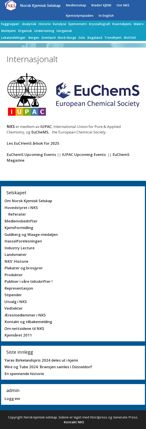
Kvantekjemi (121, 24)
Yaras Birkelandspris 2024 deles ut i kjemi (41, 360)
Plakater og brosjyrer (23, 267)
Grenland (48, 37)
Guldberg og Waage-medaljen (31, 234)
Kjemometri (77, 24)
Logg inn (12, 398)
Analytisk (29, 24)
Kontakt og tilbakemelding (28, 321)
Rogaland (94, 37)
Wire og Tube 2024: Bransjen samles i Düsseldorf (48, 366)
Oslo (81, 37)
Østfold (130, 37)
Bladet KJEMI (101, 5)
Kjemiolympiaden (79, 15)
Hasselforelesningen (23, 241)
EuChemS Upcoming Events (31, 154)
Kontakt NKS (74, 422)
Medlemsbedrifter (20, 221)
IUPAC (46, 126)
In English (106, 15)
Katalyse (59, 24)
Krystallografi (99, 24)
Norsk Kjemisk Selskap (40, 5)
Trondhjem (113, 37)
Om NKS (122, 5)
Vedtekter (13, 308)
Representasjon (18, 288)
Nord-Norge (67, 37)
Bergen (33, 37)
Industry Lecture (19, 247)
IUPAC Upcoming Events (84, 154)
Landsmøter (15, 254)
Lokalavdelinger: (13, 37)
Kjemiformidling (18, 227)
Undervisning (44, 31)
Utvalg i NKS (15, 301)
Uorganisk (64, 31)
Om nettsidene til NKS (24, 328)
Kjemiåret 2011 (18, 335)
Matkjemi (8, 31)
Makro (139, 24)
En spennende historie (24, 373)
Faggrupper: (10, 24)
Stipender (13, 294)
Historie (45, 24)
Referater (17, 214)
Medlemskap (76, 5)
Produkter (13, 274)
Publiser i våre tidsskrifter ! (28, 281)
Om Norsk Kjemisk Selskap (28, 200)
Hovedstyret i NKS (21, 207)
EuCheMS (39, 132)
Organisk (25, 31)
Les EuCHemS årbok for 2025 (33, 143)
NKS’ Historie (16, 261)
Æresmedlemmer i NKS (25, 315)
